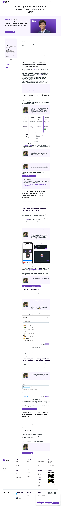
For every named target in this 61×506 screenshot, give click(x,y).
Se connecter (49, 1)
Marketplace (28, 496)
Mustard (38, 52)
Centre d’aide (50, 461)
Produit (20, 1)
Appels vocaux (8, 64)
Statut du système (51, 465)
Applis (17, 462)
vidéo (28, 219)
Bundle (28, 495)
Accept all (40, 503)
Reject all (48, 503)
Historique (28, 466)
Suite (27, 493)
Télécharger (35, 1)
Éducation (39, 485)
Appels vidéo (29, 472)
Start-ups (39, 482)
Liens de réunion (29, 476)
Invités (28, 469)
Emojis (7, 67)
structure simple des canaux (27, 145)
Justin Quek (31, 52)
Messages (28, 462)
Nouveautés (17, 465)
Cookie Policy (44, 500)
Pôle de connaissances (41, 461)
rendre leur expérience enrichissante (37, 218)
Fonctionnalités (27, 1)
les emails (40, 74)
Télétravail (39, 481)
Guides (39, 462)
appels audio (24, 219)
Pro (16, 473)
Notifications (28, 465)
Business (17, 474)
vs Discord (39, 474)
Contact (49, 462)
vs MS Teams (39, 473)
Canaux (7, 62)
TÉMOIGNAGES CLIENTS (9, 19)
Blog (38, 465)
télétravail (35, 69)
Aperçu (17, 461)
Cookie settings (55, 503)
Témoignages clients (40, 466)
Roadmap (17, 466)
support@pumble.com (51, 466)
